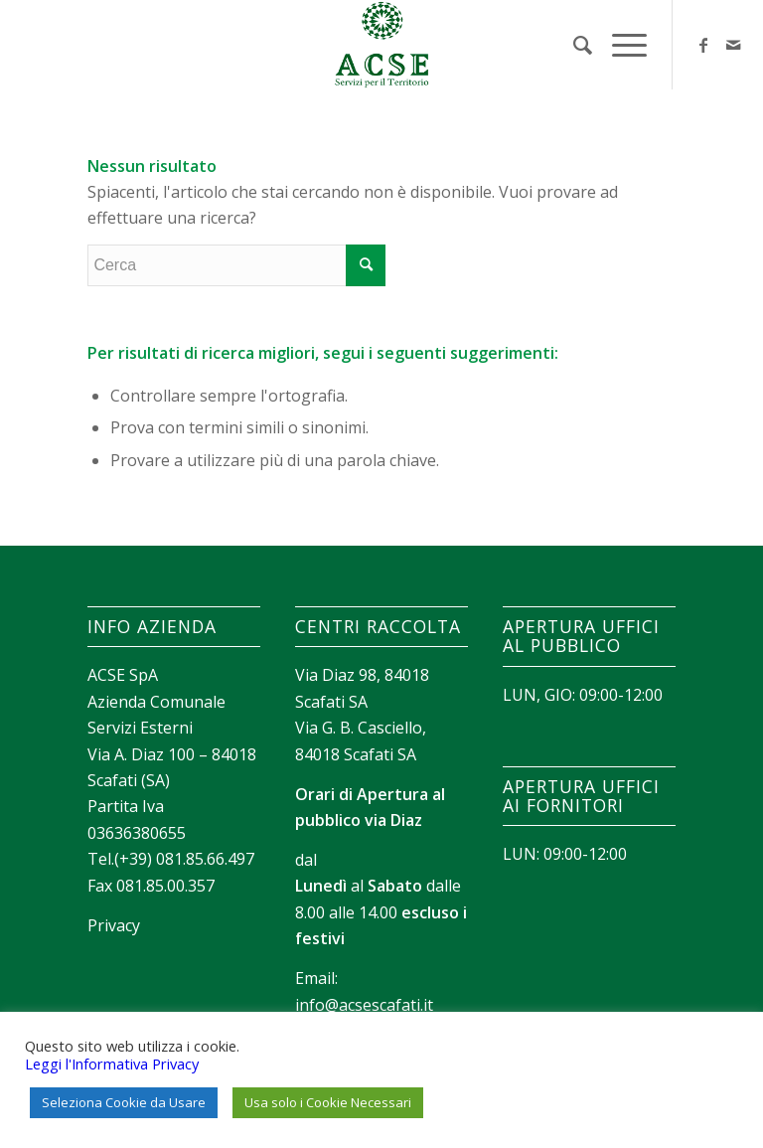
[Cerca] (572, 44)
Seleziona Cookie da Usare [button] (124, 1102)
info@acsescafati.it (364, 1005)
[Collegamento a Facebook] (703, 45)
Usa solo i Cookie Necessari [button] (327, 1102)
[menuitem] (572, 44)
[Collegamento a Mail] (733, 45)
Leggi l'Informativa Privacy (112, 1063)
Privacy (113, 925)
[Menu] (619, 44)
